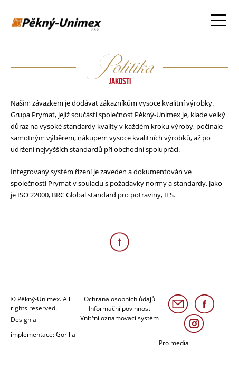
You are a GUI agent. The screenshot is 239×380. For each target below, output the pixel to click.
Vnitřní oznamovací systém (119, 318)
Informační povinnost (119, 308)
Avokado (44, 22)
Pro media (174, 342)
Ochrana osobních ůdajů (119, 298)
